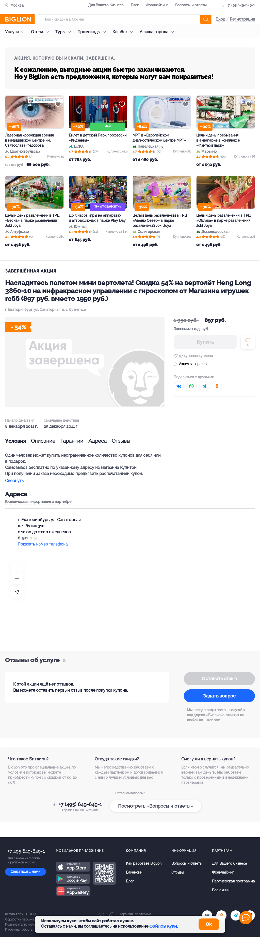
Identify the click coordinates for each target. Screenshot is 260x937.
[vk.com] (207, 915)
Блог (135, 5)
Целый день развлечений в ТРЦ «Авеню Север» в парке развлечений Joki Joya (160, 220)
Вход (220, 19)
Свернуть (14, 481)
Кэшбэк (124, 31)
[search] (205, 19)
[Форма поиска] (125, 19)
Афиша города (158, 31)
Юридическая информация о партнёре (38, 502)
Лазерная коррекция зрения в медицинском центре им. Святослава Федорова (29, 140)
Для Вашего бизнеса (106, 5)
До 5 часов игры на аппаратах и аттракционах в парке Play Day (97, 218)
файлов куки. (163, 926)
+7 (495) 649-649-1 (80, 804)
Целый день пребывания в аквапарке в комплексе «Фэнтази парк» (218, 140)
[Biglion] (20, 19)
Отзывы (121, 441)
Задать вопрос (219, 696)
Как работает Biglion (143, 863)
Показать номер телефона (43, 544)
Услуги (16, 31)
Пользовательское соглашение (28, 924)
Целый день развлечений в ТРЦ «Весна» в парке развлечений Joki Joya (32, 220)
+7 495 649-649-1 (240, 5)
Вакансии (134, 872)
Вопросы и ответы (191, 5)
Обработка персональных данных (29, 919)
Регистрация (242, 19)
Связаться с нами (25, 872)
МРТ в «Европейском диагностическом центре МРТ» (159, 137)
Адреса (97, 441)
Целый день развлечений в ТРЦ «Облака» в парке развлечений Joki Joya (223, 220)
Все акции (220, 890)
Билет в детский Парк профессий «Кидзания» (97, 137)
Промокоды (92, 31)
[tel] (236, 915)
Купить (205, 342)
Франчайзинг (157, 5)
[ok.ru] (221, 915)
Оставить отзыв (219, 678)
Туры (64, 31)
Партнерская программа (233, 881)
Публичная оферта (18, 929)
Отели (41, 31)
